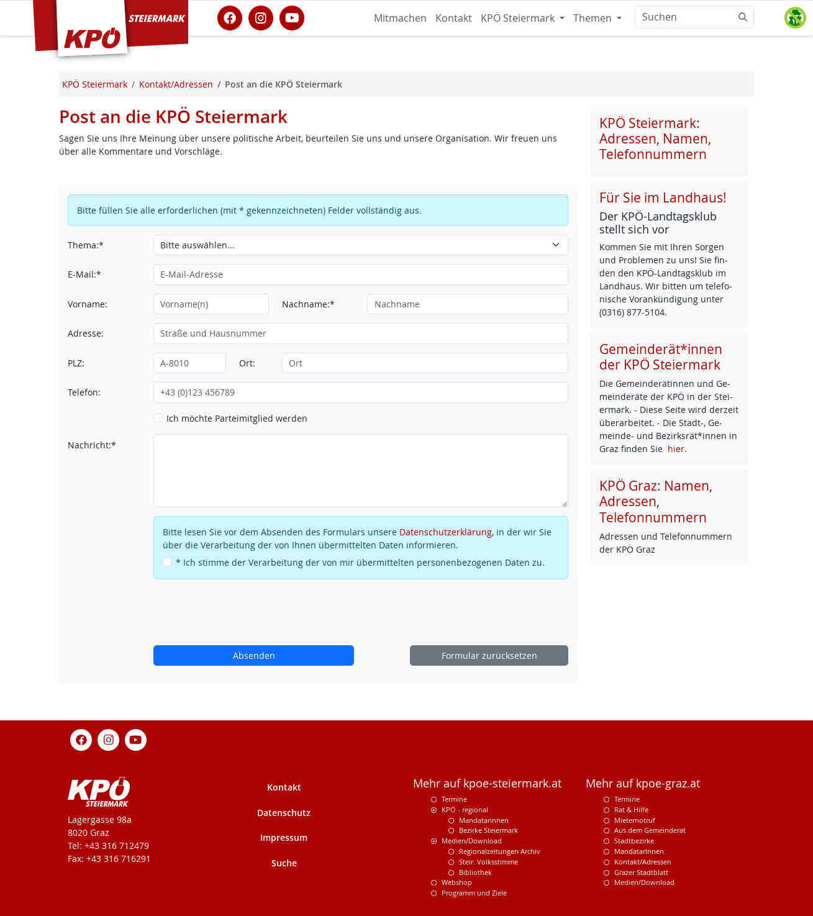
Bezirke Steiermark (488, 830)
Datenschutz (284, 813)
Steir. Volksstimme (488, 861)
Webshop (457, 882)
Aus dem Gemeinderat (650, 830)
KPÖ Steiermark (519, 18)
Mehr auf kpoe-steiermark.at (487, 783)
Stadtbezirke (634, 840)
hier (676, 449)
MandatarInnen (639, 851)
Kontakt (453, 18)
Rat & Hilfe (631, 809)
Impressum (283, 837)
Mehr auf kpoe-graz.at (643, 783)
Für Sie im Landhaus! (663, 197)
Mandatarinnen (484, 820)
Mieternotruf (634, 820)
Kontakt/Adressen (642, 861)
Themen (593, 18)
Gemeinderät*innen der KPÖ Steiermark (660, 356)
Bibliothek (475, 872)
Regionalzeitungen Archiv (499, 851)
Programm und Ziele (474, 892)
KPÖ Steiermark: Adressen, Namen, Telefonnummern (655, 138)
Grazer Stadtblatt (641, 872)
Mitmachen (400, 18)
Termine (454, 799)
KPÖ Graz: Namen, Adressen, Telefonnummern (655, 501)
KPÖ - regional (465, 809)
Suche (284, 863)
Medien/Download (472, 840)
